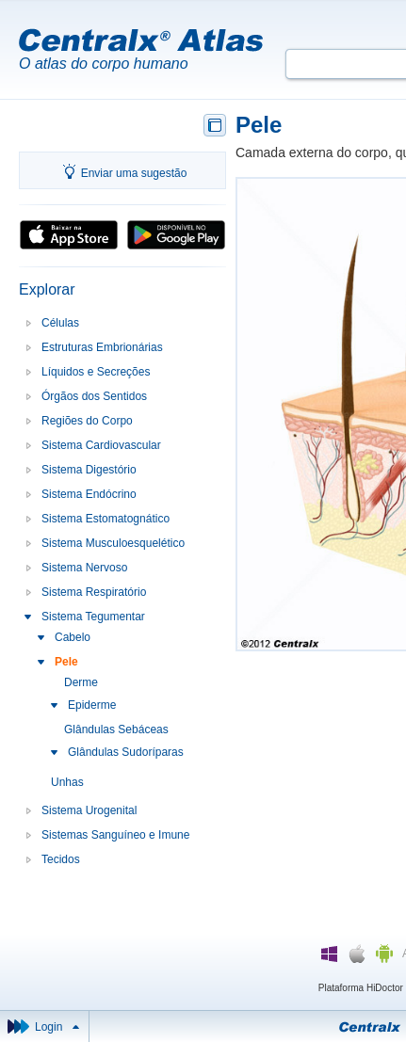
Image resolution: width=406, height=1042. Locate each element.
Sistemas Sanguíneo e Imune (115, 835)
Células (60, 322)
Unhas (67, 782)
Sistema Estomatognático (105, 518)
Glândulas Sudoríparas (126, 752)
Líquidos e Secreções (95, 371)
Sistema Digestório (89, 469)
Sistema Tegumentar (93, 616)
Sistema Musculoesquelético (113, 543)
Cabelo (72, 637)
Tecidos (60, 859)
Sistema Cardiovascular (101, 445)
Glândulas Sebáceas (116, 729)
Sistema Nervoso (84, 567)
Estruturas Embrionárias (102, 347)
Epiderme (92, 705)
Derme (81, 682)
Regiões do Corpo (87, 420)
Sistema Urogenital (89, 810)
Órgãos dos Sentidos (94, 396)
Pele (66, 661)
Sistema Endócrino (89, 494)
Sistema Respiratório (93, 592)
